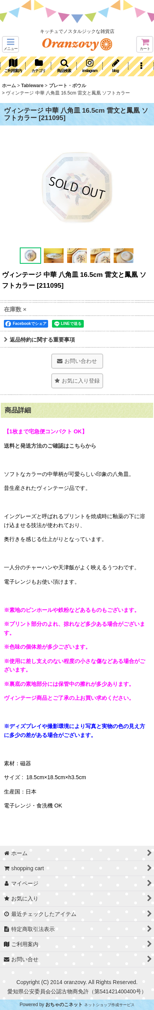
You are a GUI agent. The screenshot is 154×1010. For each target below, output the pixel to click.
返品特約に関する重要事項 (39, 340)
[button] (10, 44)
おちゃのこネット (64, 1004)
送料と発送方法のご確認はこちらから (50, 446)
